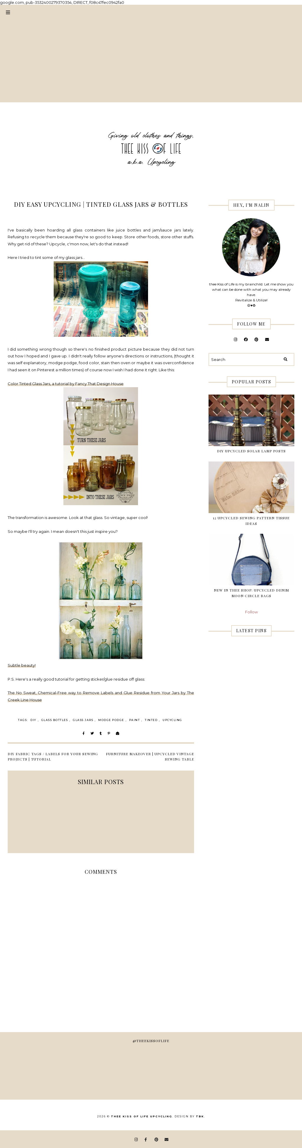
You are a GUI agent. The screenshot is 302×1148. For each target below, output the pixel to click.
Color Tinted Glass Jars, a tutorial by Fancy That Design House (66, 383)
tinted (151, 720)
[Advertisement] (151, 61)
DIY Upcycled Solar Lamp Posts (251, 451)
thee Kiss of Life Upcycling (141, 1116)
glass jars (83, 720)
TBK (200, 1116)
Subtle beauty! (22, 665)
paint (134, 720)
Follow (251, 612)
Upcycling (172, 720)
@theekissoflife (151, 1040)
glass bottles (54, 720)
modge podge (111, 720)
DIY (33, 720)
